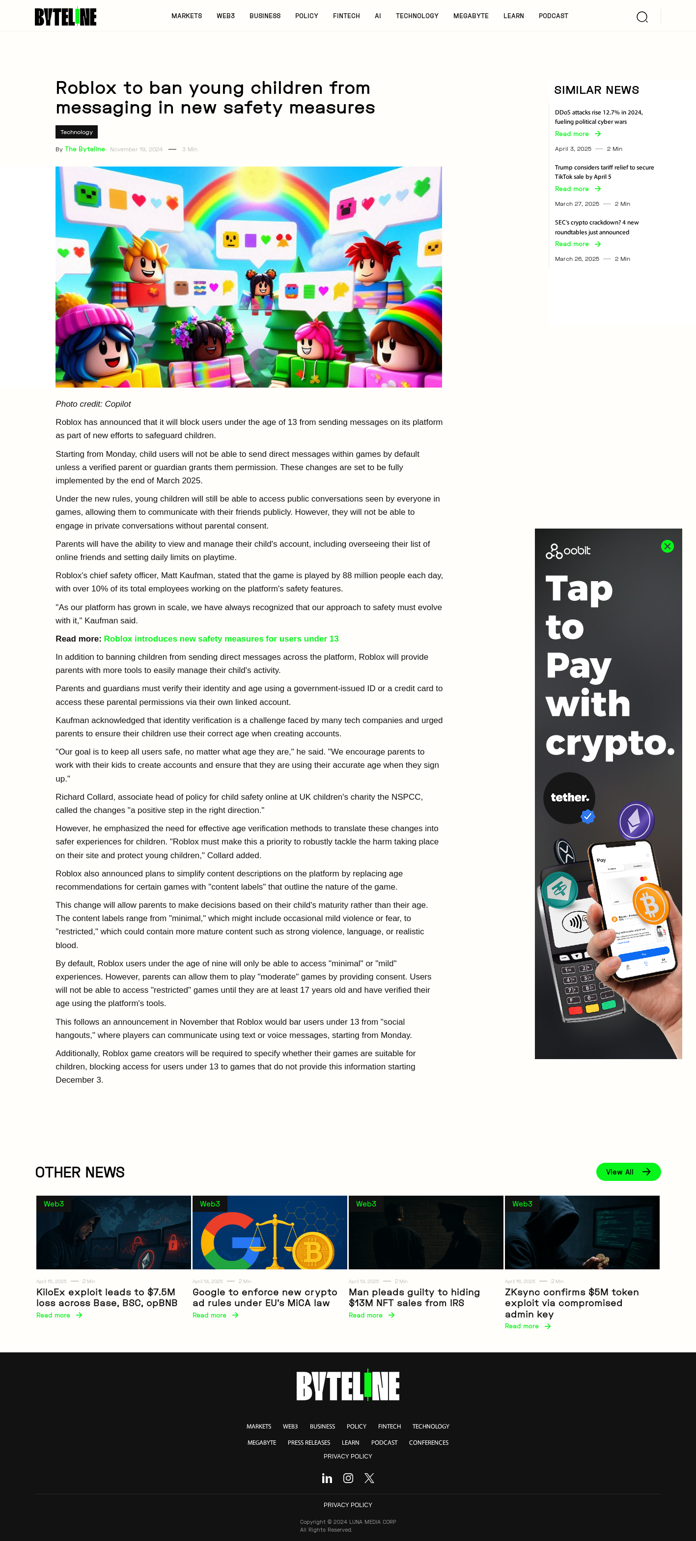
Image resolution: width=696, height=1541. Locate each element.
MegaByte (471, 16)
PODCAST (553, 16)
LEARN (513, 16)
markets (259, 1427)
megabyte (262, 1443)
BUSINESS (265, 16)
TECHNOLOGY (417, 16)
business (322, 1427)
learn (351, 1443)
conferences (428, 1443)
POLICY (306, 16)
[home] (69, 16)
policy (356, 1427)
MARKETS (186, 16)
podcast (384, 1443)
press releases (309, 1443)
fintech (389, 1427)
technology (431, 1427)
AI (378, 16)
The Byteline (85, 149)
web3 (290, 1427)
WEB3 (226, 16)
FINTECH (346, 16)
